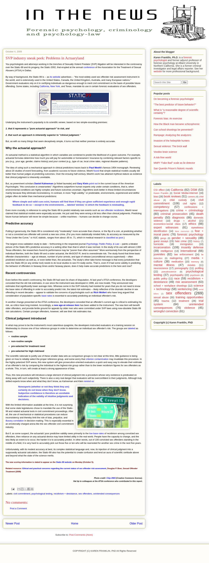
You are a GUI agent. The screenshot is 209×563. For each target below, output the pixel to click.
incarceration (162, 247)
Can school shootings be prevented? (173, 129)
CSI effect (159, 189)
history (196, 241)
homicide (158, 244)
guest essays (161, 241)
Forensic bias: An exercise (168, 118)
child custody (178, 200)
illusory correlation (15, 420)
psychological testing (42, 493)
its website (55, 77)
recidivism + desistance (65, 493)
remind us (89, 381)
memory (195, 262)
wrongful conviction (166, 311)
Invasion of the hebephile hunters (171, 140)
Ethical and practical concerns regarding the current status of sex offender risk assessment (64, 468)
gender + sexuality (184, 238)
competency (161, 207)
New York (55, 86)
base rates (47, 295)
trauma (165, 300)
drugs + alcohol (185, 220)
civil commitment (22, 493)
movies (191, 265)
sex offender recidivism (112, 210)
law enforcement (183, 254)
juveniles (159, 254)
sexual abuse (161, 297)
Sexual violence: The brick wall (170, 146)
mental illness (164, 265)
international (188, 251)
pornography (181, 268)
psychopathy (177, 275)
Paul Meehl (95, 167)
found (96, 170)
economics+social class (167, 224)
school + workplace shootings (170, 285)
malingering (176, 258)
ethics (192, 223)
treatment (184, 300)
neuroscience (161, 268)
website (158, 71)
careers (191, 196)
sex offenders (85, 493)
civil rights (189, 203)
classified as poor (114, 237)
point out (93, 183)
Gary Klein (82, 183)
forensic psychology (190, 234)
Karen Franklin (161, 193)
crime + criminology (189, 210)
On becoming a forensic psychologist (173, 99)
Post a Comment (18, 508)
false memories (182, 231)
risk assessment (186, 282)
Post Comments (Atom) (81, 535)
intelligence (167, 251)
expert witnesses (166, 227)
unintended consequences (106, 493)
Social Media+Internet (186, 193)
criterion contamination (97, 359)
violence (189, 307)
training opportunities (189, 297)
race (177, 278)
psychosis (195, 275)
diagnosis (178, 217)
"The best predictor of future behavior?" (175, 104)
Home (74, 523)
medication (177, 261)
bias (156, 196)
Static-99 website (64, 462)
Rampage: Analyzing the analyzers (172, 135)
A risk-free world (162, 157)
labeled (131, 328)
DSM (194, 189)
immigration (186, 244)
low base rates (96, 433)
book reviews (172, 196)
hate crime (181, 241)
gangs (163, 238)
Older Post (136, 523)
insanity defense (192, 247)
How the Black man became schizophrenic (177, 124)
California (44, 86)
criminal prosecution (174, 214)
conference (89, 67)
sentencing (184, 289)
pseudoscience (168, 272)
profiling (199, 268)
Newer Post (13, 523)
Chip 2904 (110, 478)
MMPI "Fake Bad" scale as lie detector (174, 162)
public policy (160, 278)
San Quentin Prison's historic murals (173, 168)
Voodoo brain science (165, 151)
